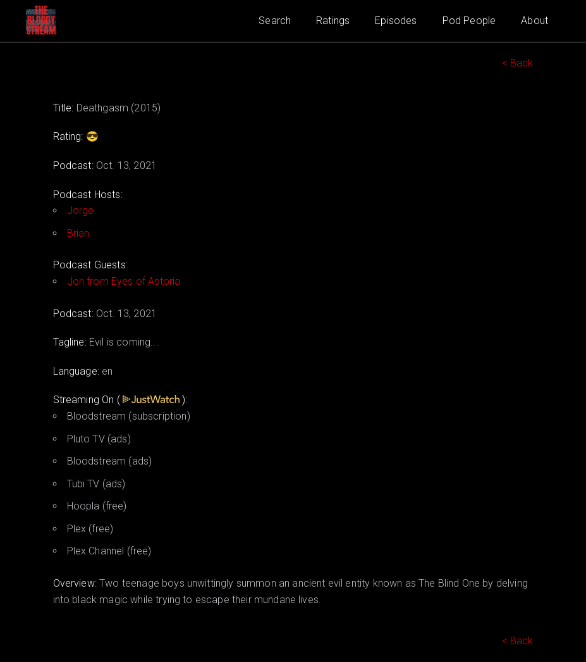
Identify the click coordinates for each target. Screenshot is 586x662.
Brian (78, 233)
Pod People (469, 21)
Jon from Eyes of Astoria (124, 281)
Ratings (333, 21)
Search (275, 21)
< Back (518, 63)
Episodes (396, 21)
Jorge (80, 210)
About (534, 21)
